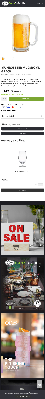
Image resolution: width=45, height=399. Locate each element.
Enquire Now (22, 129)
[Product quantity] (4, 99)
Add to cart (26, 99)
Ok (17, 396)
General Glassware (26, 74)
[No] (43, 394)
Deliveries (22, 133)
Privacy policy (25, 396)
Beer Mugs (18, 74)
